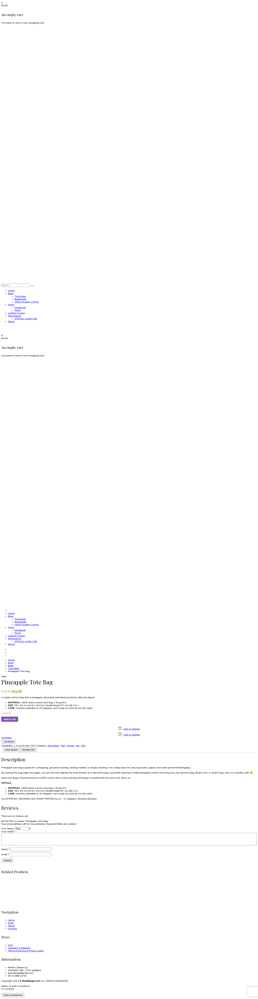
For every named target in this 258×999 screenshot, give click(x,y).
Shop (11, 662)
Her (78, 745)
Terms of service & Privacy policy (26, 950)
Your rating (8, 828)
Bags (10, 665)
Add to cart (10, 719)
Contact (12, 928)
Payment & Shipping (19, 948)
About (11, 925)
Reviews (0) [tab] (28, 749)
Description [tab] (11, 749)
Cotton (70, 745)
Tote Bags (13, 668)
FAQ (10, 945)
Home (11, 660)
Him (83, 745)
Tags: (63, 745)
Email (5, 854)
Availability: (7, 745)
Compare (6, 737)
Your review (8, 831)
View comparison (13, 995)
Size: (27, 745)
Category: (41, 745)
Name (5, 849)
